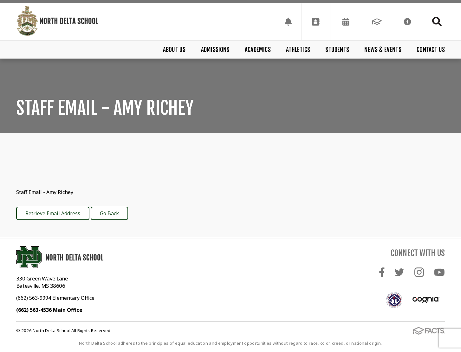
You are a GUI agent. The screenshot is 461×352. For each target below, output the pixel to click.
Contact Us (431, 49)
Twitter (399, 272)
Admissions (215, 49)
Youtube (439, 272)
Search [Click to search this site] (437, 21)
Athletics (298, 49)
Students (337, 49)
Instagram (419, 272)
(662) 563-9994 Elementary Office (55, 297)
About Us (174, 49)
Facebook (382, 272)
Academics (258, 49)
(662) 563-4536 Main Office (49, 309)
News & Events (382, 49)
